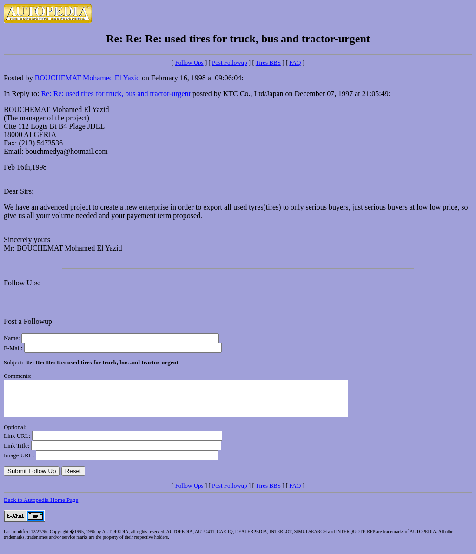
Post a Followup (28, 321)
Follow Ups (189, 62)
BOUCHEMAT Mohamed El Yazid (87, 78)
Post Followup (229, 62)
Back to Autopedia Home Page (41, 506)
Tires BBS (268, 62)
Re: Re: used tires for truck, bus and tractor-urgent (116, 94)
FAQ (295, 62)
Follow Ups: (22, 283)
